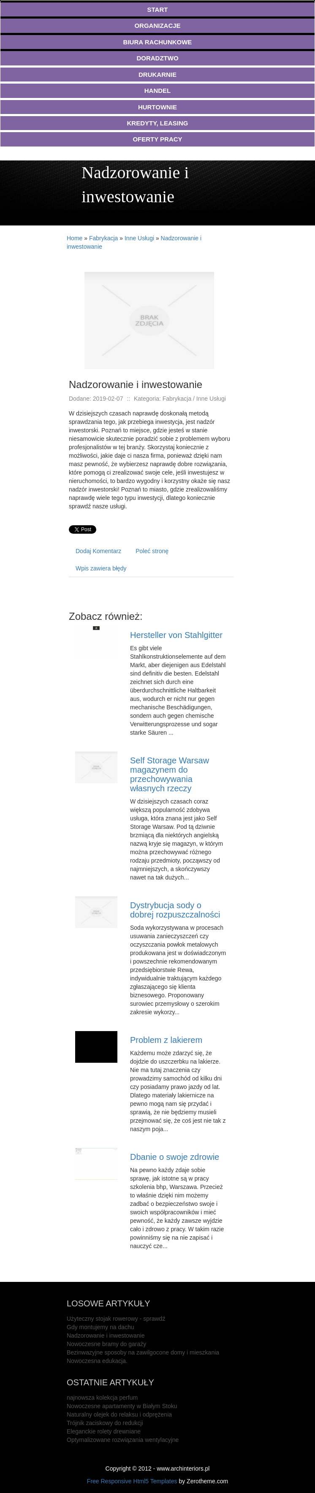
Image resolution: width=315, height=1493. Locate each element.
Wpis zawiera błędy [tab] (101, 568)
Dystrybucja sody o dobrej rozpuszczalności (175, 910)
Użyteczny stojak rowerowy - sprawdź (116, 1318)
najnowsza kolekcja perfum (102, 1397)
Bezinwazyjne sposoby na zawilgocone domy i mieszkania (143, 1352)
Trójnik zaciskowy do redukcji (105, 1423)
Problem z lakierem (166, 1040)
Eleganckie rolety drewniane (104, 1431)
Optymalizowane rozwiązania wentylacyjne (123, 1439)
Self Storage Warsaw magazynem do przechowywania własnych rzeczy (169, 774)
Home (74, 238)
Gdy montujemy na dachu (100, 1327)
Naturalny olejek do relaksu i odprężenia (119, 1414)
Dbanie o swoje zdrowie (174, 1157)
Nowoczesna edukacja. (97, 1360)
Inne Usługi (139, 238)
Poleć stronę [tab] (152, 551)
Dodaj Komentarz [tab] (98, 551)
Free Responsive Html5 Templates (132, 1481)
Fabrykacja (103, 238)
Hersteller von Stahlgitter (176, 635)
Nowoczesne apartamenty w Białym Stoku (122, 1406)
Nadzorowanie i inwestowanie (105, 1335)
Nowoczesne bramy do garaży (106, 1344)
